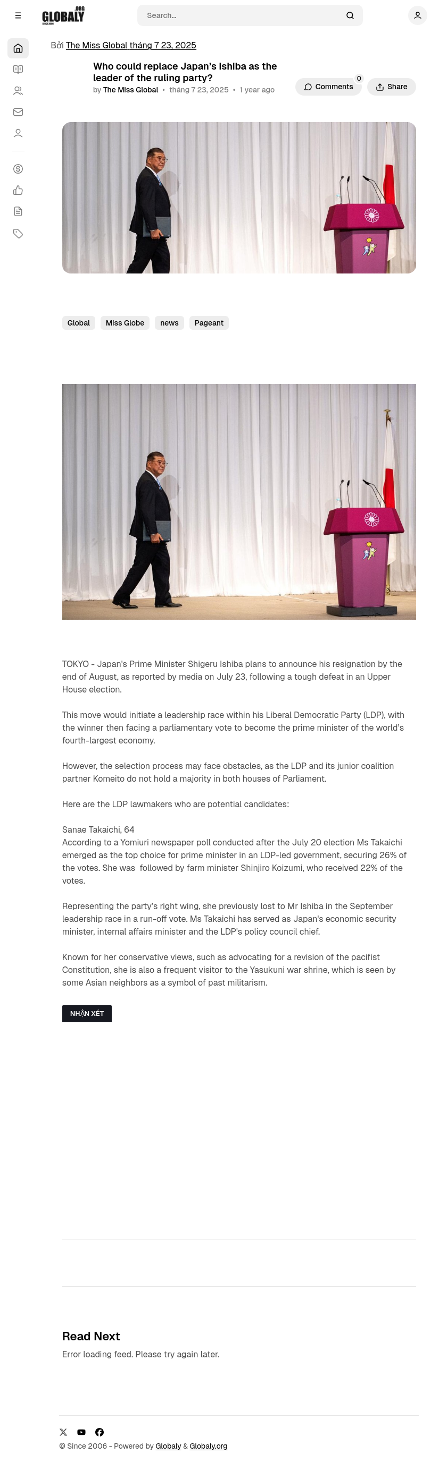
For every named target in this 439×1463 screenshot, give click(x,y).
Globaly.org (208, 1446)
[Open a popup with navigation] (18, 15)
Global (79, 323)
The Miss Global (130, 90)
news (169, 323)
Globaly (168, 1446)
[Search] (243, 15)
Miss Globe (125, 323)
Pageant (209, 323)
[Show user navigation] (417, 15)
